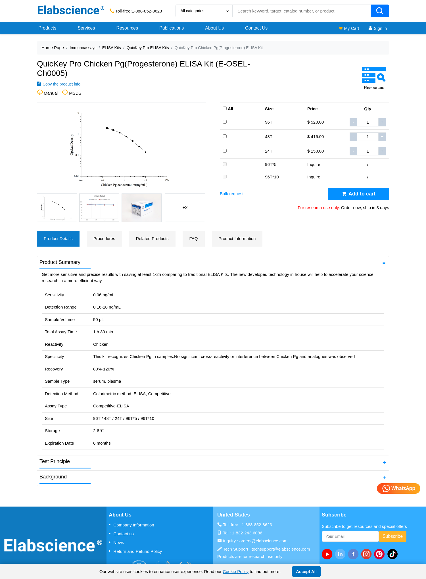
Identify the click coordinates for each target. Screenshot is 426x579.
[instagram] (367, 554)
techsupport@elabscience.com (281, 549)
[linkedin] (341, 554)
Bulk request (231, 193)
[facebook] (354, 554)
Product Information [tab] (237, 238)
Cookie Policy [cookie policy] (235, 571)
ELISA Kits (111, 47)
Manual (51, 93)
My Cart (348, 28)
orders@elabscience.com (263, 540)
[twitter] (393, 554)
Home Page (52, 47)
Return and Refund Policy (135, 551)
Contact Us (256, 28)
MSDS (75, 93)
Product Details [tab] (58, 238)
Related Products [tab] (152, 238)
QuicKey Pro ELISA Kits (148, 47)
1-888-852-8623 (147, 11)
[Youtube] (328, 554)
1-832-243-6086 (247, 532)
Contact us (121, 533)
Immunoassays (83, 47)
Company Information (131, 525)
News (116, 542)
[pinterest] (380, 554)
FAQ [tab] (193, 238)
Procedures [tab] (104, 238)
